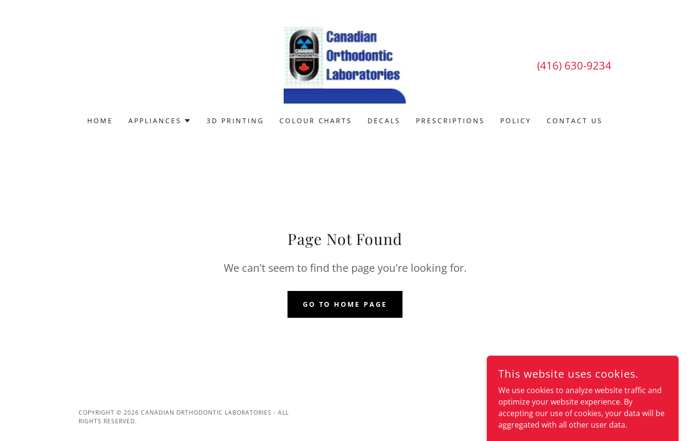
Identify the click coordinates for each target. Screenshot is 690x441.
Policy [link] (515, 120)
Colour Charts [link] (316, 120)
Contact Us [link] (575, 120)
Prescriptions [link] (450, 120)
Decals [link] (384, 120)
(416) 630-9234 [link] (574, 65)
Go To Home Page (345, 304)
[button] (159, 121)
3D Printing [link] (235, 120)
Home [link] (100, 120)
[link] (345, 64)
